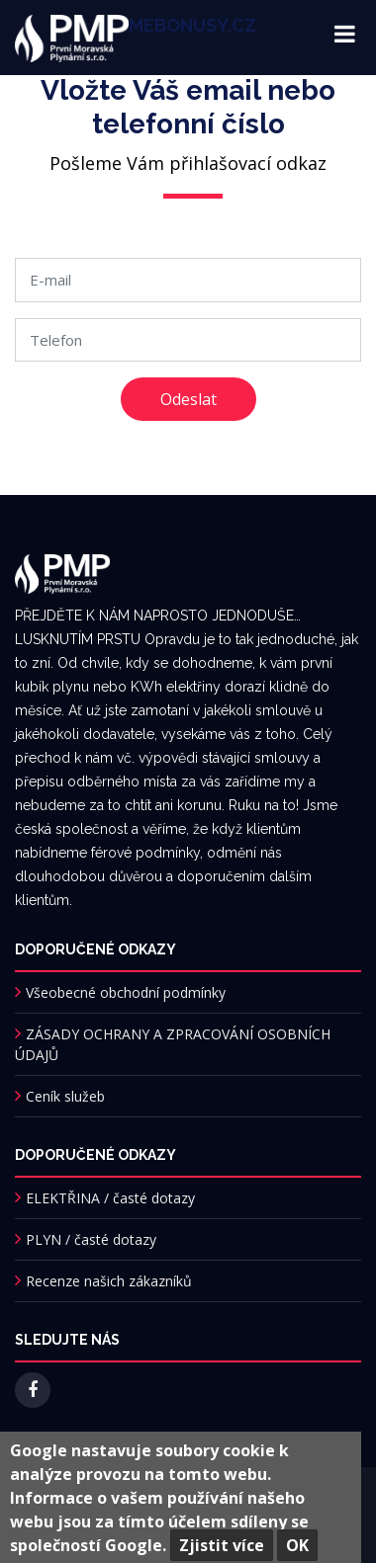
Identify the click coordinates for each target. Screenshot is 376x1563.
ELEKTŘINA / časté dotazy (110, 1198)
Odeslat (188, 399)
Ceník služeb (65, 1096)
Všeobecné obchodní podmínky (126, 992)
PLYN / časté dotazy (91, 1239)
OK (297, 1545)
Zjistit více (221, 1545)
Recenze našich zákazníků (109, 1281)
